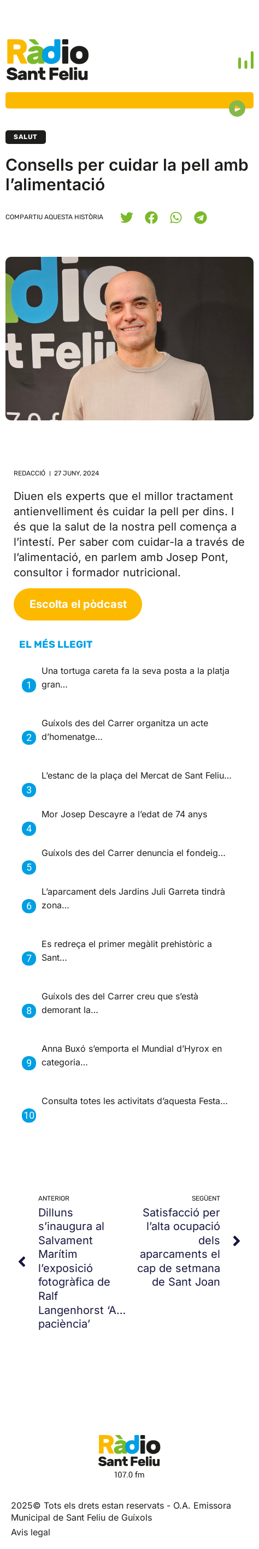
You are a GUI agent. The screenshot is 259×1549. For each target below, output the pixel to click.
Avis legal (30, 1532)
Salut (26, 137)
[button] (126, 217)
